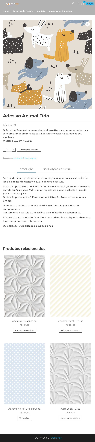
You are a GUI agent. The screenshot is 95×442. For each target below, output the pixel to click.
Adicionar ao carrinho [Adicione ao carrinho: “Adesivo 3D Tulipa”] (70, 418)
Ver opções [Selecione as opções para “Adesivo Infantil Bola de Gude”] (24, 418)
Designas (56, 437)
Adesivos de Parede (23, 11)
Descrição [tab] (26, 169)
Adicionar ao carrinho (28, 150)
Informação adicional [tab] (57, 169)
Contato (41, 11)
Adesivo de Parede (21, 158)
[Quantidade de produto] (9, 150)
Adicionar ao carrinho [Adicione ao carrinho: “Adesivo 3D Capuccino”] (24, 330)
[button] (87, 24)
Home (6, 11)
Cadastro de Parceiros (60, 11)
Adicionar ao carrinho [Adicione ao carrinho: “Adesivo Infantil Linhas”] (70, 330)
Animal (33, 158)
